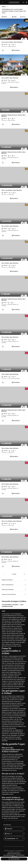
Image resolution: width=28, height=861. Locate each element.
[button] (26, 2)
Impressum (14, 856)
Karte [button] (4, 17)
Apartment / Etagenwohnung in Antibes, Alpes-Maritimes (13, 115)
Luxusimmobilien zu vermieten (10, 604)
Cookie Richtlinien (20, 855)
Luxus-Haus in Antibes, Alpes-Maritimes (11, 42)
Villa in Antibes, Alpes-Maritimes (9, 78)
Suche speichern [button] (14, 859)
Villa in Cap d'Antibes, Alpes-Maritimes (11, 190)
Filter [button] (14, 17)
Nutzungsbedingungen (9, 855)
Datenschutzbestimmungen (13, 853)
